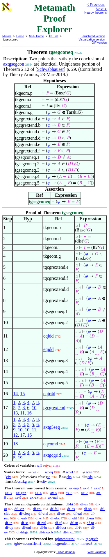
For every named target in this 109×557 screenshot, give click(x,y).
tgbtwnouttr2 (64, 539)
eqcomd (50, 443)
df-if (58, 523)
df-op (9, 527)
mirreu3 (86, 543)
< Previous (96, 4)
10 (34, 407)
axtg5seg (51, 427)
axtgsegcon (13, 64)
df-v (38, 518)
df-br (43, 527)
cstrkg (22, 481)
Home (20, 36)
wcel (69, 472)
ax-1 (86, 488)
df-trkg (68, 532)
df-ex (71, 509)
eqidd (48, 335)
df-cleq (24, 513)
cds (89, 477)
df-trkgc (23, 532)
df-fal (54, 509)
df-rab (22, 518)
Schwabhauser (50, 69)
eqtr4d (49, 393)
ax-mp (74, 488)
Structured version (93, 36)
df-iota (61, 527)
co (48, 477)
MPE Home (36, 36)
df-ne (61, 513)
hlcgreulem (61, 543)
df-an (84, 504)
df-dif (73, 518)
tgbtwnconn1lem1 (28, 543)
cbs (69, 477)
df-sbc (55, 518)
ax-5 (53, 493)
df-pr (90, 523)
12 (15, 435)
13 (15, 412)
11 (22, 412)
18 (15, 443)
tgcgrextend (54, 407)
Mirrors (6, 36)
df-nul (41, 523)
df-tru (37, 509)
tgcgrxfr (92, 539)
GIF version (99, 42)
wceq (49, 472)
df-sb (88, 509)
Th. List (53, 36)
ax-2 (97, 488)
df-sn (74, 523)
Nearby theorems (95, 12)
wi (34, 472)
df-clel (43, 513)
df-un (90, 518)
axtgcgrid (52, 455)
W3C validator (96, 552)
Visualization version (91, 39)
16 (29, 412)
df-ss (24, 523)
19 (20, 457)
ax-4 (38, 493)
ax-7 (84, 493)
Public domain (65, 552)
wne (89, 472)
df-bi (69, 504)
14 (15, 393)
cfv (8, 477)
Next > (101, 9)
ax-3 (8, 493)
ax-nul (53, 497)
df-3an (19, 509)
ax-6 (69, 493)
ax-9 (18, 497)
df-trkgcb (46, 532)
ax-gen (21, 493)
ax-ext (34, 497)
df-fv (78, 527)
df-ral (78, 513)
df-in (8, 523)
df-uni (26, 527)
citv (44, 481)
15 (22, 393)
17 (22, 435)
